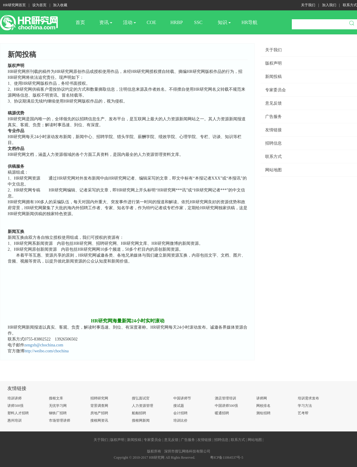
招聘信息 (273, 143)
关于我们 (308, 5)
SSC (198, 22)
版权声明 (273, 63)
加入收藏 (60, 5)
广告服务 (273, 116)
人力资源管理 (142, 406)
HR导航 (249, 22)
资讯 (105, 22)
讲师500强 (15, 406)
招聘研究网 (99, 398)
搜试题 (178, 406)
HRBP (176, 22)
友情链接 (273, 130)
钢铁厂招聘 (58, 413)
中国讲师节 (182, 398)
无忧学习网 (58, 406)
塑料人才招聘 (18, 413)
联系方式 (350, 5)
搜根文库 (56, 398)
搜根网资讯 (99, 420)
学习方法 (305, 406)
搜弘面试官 (141, 398)
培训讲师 (14, 398)
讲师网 (261, 398)
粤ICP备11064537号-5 (226, 457)
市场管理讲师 (59, 420)
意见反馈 (273, 103)
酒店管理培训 (225, 398)
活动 (129, 22)
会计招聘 (180, 413)
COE (151, 22)
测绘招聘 (263, 413)
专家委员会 (275, 90)
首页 (80, 22)
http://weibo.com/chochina (46, 351)
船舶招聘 (139, 413)
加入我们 (329, 5)
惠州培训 (14, 420)
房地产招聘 (99, 413)
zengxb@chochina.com (43, 345)
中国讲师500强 (226, 406)
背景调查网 (99, 406)
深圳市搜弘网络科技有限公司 (187, 451)
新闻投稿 (273, 76)
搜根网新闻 (141, 420)
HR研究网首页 (14, 5)
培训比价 (180, 420)
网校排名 (263, 406)
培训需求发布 (308, 398)
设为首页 (39, 5)
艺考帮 (303, 413)
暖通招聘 (222, 413)
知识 (224, 22)
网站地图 (273, 170)
